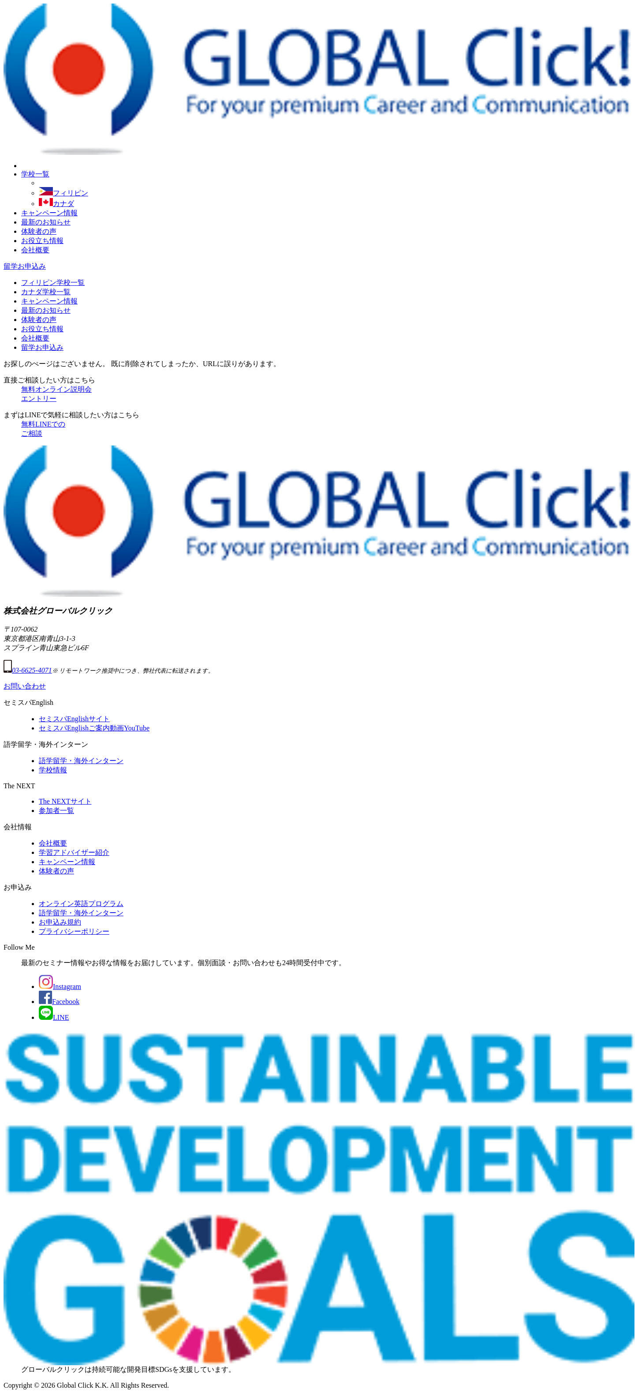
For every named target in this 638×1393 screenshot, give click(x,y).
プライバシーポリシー (74, 931)
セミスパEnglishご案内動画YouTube (94, 728)
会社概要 (35, 250)
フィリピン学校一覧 (53, 282)
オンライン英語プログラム (81, 903)
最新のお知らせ (46, 222)
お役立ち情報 (42, 240)
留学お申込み (25, 266)
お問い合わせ (25, 686)
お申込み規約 (60, 922)
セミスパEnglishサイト (74, 719)
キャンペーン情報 (49, 213)
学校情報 (53, 770)
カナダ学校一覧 (46, 292)
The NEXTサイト (65, 801)
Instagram (60, 986)
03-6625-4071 (28, 670)
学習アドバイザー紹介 (74, 852)
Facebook (59, 1001)
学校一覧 (35, 174)
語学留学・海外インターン (81, 760)
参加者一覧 (56, 810)
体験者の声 (38, 231)
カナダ (56, 203)
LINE (54, 1017)
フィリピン (63, 193)
